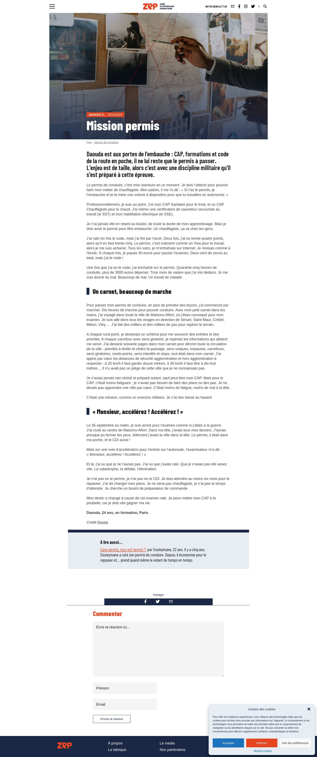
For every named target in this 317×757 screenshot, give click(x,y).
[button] (309, 709)
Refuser (262, 743)
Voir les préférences (295, 743)
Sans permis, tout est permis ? (123, 549)
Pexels (102, 522)
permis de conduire (106, 142)
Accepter (228, 743)
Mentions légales (263, 751)
